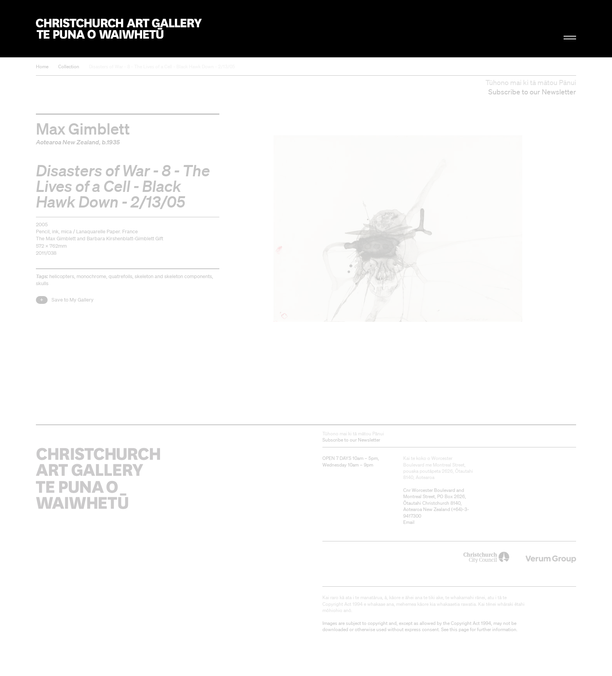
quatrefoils (120, 276)
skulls (42, 283)
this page (459, 629)
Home (42, 66)
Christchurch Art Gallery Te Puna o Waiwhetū (119, 28)
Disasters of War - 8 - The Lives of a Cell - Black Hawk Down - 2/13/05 (162, 66)
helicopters (61, 276)
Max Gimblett (83, 128)
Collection (68, 66)
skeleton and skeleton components (173, 276)
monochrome (91, 276)
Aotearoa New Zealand (67, 142)
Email (409, 522)
